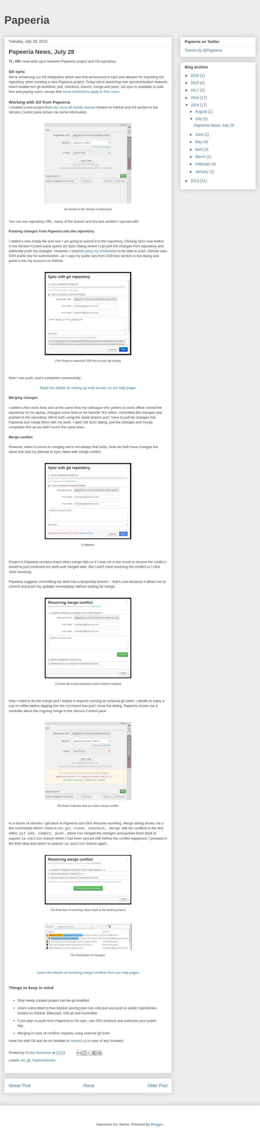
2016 (195, 98)
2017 (195, 90)
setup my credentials (100, 251)
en (23, 1060)
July (199, 119)
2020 (195, 75)
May (199, 142)
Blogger (156, 1124)
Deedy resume (84, 107)
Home (89, 1085)
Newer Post (20, 1085)
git (29, 1060)
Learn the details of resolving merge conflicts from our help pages (88, 972)
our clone (60, 107)
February (203, 164)
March (201, 156)
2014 (195, 181)
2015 (195, 105)
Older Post (157, 1085)
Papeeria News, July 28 (214, 125)
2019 (195, 83)
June (199, 134)
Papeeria (27, 20)
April (199, 149)
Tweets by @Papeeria (203, 50)
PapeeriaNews (44, 1060)
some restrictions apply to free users (91, 92)
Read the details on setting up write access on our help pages (88, 388)
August (201, 111)
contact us (78, 1041)
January (202, 171)
